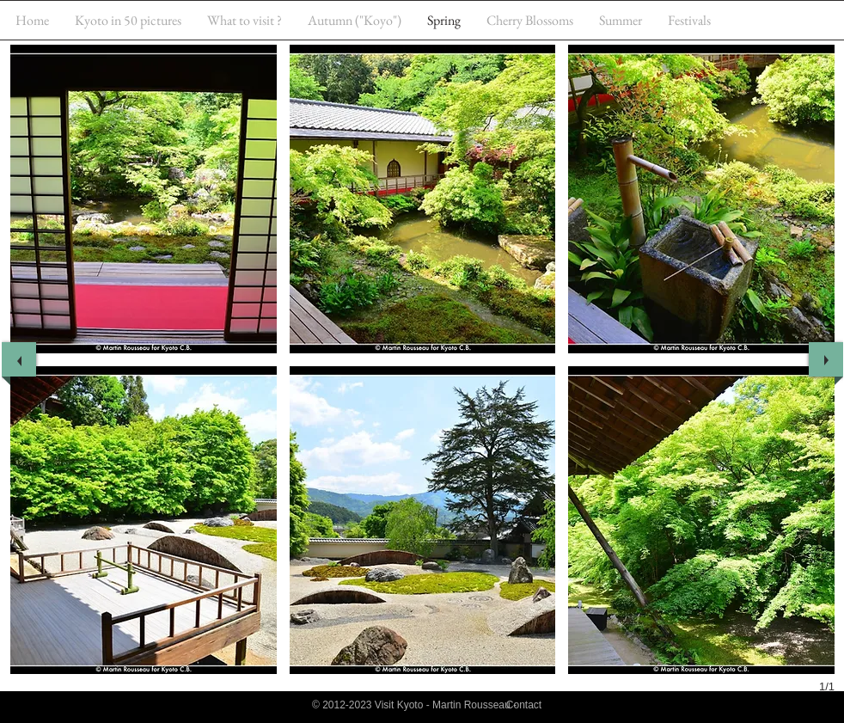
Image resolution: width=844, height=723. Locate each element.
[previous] (19, 359)
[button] (143, 199)
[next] (826, 359)
